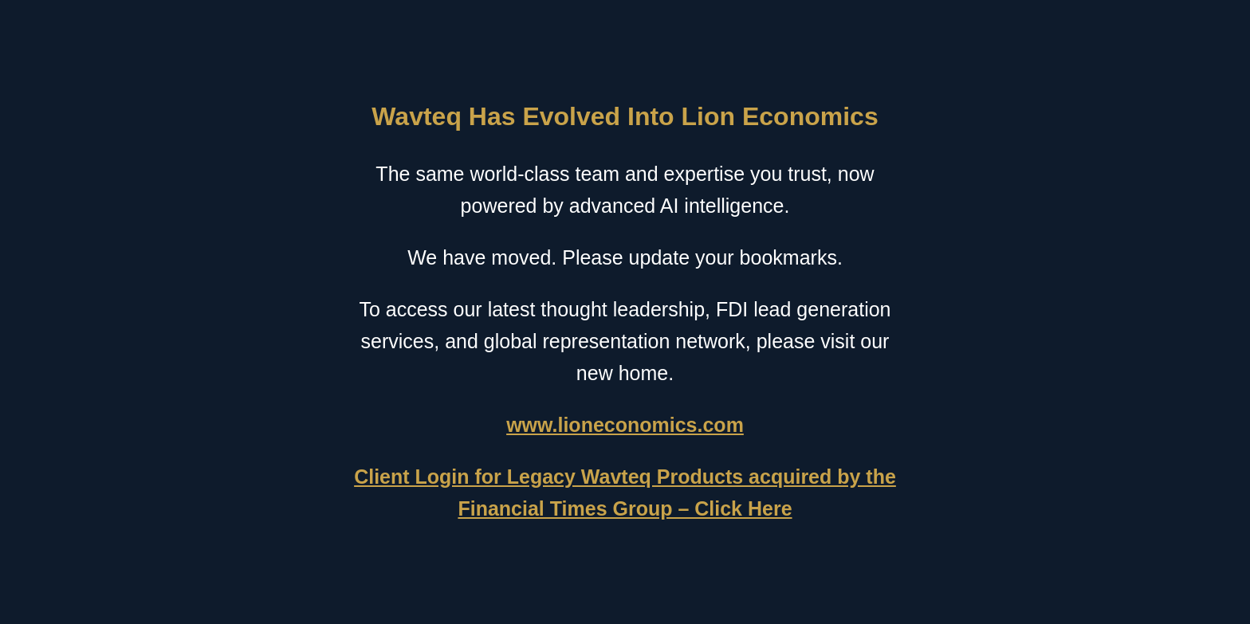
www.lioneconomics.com (625, 425)
